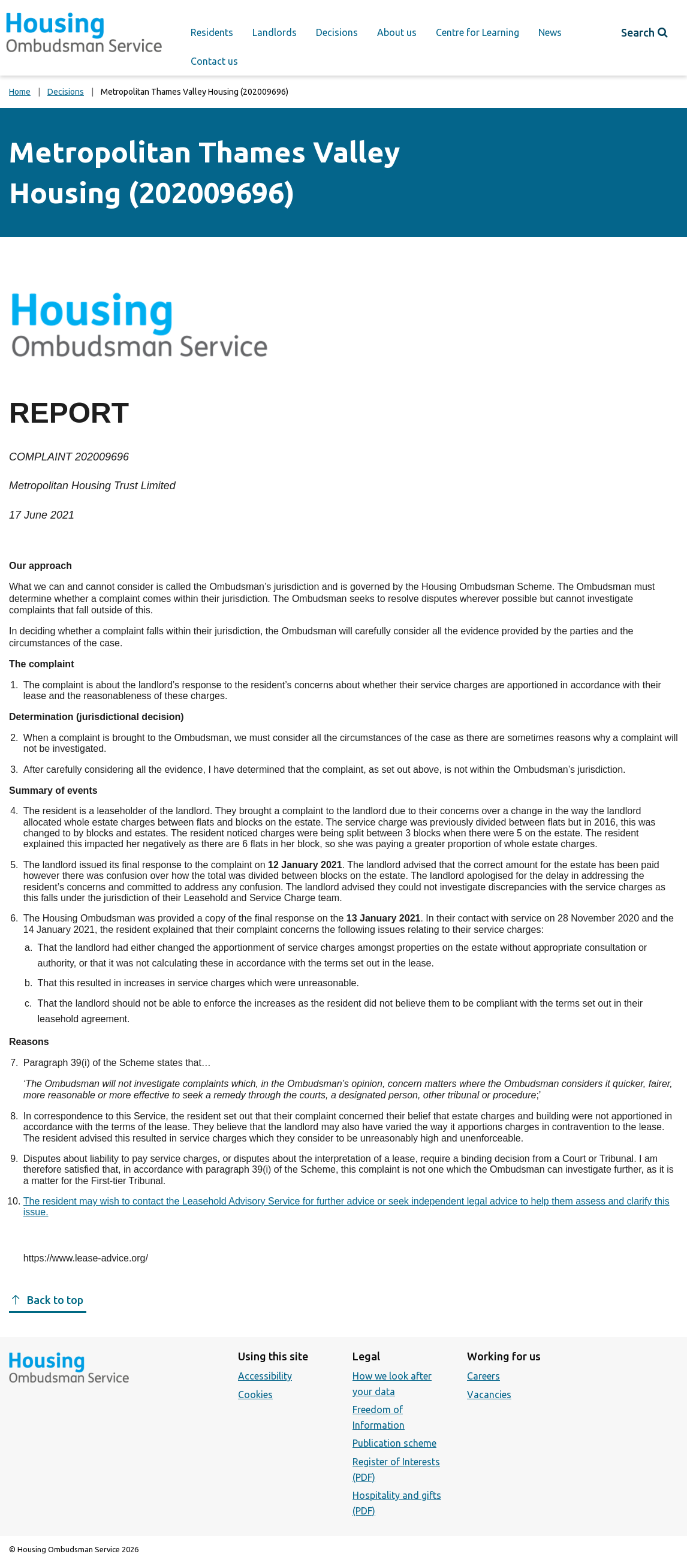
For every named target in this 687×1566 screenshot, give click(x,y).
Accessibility (265, 1376)
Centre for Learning (477, 32)
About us (397, 32)
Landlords (274, 32)
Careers (483, 1376)
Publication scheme (394, 1443)
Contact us (214, 61)
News (550, 32)
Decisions (337, 32)
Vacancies (489, 1394)
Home (20, 92)
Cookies (255, 1394)
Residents (212, 32)
